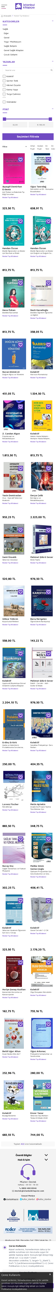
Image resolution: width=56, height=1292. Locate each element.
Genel (6, 37)
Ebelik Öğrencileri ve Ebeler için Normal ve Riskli (13, 252)
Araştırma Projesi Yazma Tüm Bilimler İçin (40, 808)
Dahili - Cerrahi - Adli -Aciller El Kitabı (39, 684)
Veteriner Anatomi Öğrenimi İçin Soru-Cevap (14, 931)
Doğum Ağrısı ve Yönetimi (13, 374)
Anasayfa (6, 16)
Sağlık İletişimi (10, 46)
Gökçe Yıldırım (10, 619)
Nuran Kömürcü (11, 372)
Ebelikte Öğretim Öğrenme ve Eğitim (41, 313)
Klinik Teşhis (35, 560)
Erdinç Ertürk (9, 742)
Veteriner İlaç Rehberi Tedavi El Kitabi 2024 (39, 1117)
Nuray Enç (7, 866)
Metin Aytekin (37, 804)
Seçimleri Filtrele (28, 136)
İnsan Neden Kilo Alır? (11, 1054)
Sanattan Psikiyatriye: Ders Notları (41, 746)
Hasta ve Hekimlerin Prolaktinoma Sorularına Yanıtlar (12, 746)
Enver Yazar (37, 1113)
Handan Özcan (10, 248)
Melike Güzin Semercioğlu (37, 867)
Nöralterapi (7, 807)
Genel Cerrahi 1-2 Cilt (39, 930)
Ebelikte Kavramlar (10, 312)
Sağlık (5, 29)
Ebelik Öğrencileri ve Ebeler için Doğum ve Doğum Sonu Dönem (41, 252)
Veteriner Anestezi (9, 560)
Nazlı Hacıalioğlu (39, 310)
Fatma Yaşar (10, 89)
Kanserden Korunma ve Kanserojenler (12, 993)
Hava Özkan (8, 310)
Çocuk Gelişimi (10, 54)
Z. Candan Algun (11, 433)
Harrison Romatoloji (38, 374)
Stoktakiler (9, 101)
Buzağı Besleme (9, 1116)
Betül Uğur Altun (11, 1051)
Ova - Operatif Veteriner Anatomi (12, 499)
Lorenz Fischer (10, 804)
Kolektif (8, 76)
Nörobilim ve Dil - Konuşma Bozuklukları (41, 190)
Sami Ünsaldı (9, 557)
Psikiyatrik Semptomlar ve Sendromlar (41, 1055)
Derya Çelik (36, 495)
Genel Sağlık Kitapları (14, 50)
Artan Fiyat (32, 147)
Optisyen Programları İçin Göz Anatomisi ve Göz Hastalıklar (41, 872)
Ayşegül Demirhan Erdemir (12, 188)
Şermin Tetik (10, 80)
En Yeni (47, 147)
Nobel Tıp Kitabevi (10, 197)
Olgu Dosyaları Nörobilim (40, 992)
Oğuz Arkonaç (38, 1051)
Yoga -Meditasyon (12, 41)
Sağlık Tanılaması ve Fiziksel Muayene (14, 869)
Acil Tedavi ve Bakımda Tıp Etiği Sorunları (13, 193)
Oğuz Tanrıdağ (38, 186)
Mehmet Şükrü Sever (41, 557)
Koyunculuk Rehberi (10, 621)
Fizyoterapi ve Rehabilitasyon (8, 437)
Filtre (15, 146)
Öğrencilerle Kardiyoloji (40, 621)
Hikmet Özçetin (12, 85)
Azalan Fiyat (40, 147)
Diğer (6, 33)
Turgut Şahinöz (12, 94)
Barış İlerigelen (38, 619)
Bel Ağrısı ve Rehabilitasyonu (37, 499)
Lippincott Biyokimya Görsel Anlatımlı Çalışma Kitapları (14, 684)
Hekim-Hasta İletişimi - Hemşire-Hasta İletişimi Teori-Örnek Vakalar (39, 437)
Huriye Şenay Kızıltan (13, 989)
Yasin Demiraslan (11, 495)
